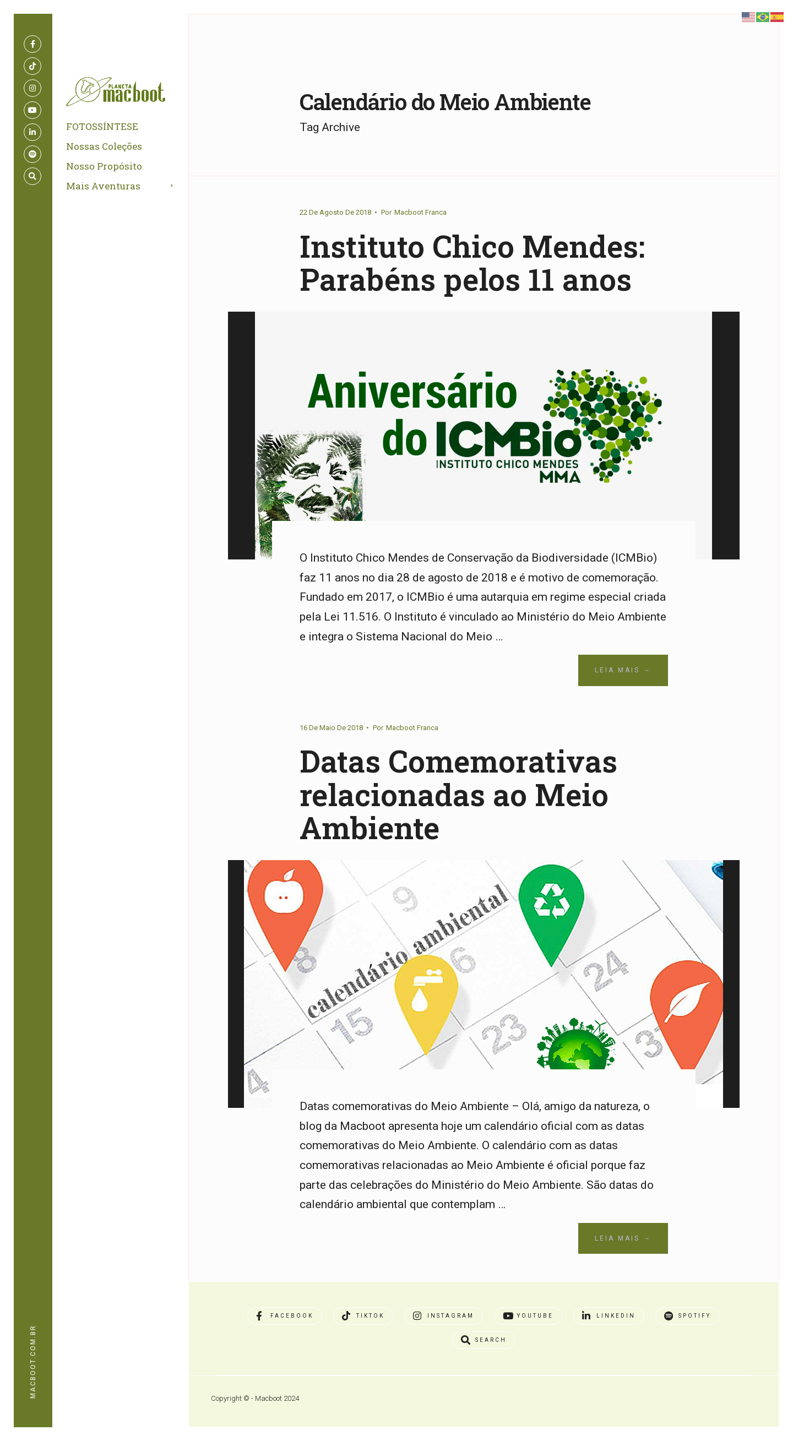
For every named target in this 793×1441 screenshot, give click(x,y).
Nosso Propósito (104, 166)
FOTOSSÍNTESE (102, 126)
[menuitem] (132, 187)
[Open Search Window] (32, 176)
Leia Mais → (623, 670)
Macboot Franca (420, 212)
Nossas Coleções (104, 146)
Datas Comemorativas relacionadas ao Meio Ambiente (458, 794)
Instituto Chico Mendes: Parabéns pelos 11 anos (472, 263)
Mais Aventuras (103, 186)
